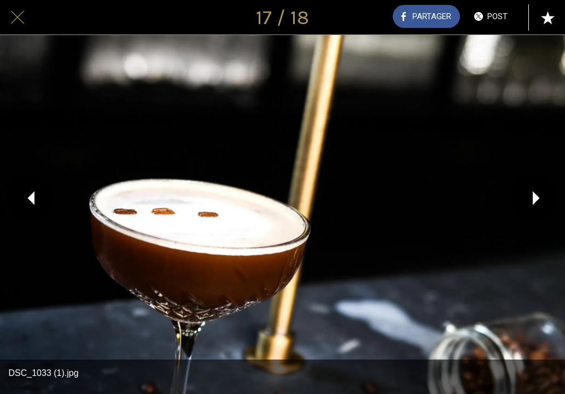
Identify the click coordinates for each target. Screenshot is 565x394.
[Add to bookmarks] (547, 17)
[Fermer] (17, 17)
